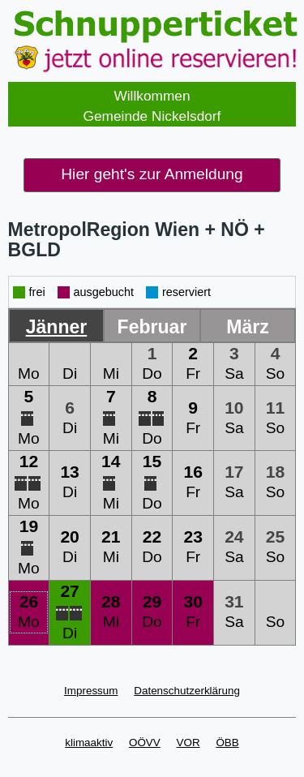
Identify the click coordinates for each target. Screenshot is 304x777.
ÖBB (227, 742)
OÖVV (145, 742)
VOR (188, 742)
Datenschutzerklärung (187, 691)
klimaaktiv (89, 742)
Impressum (91, 691)
